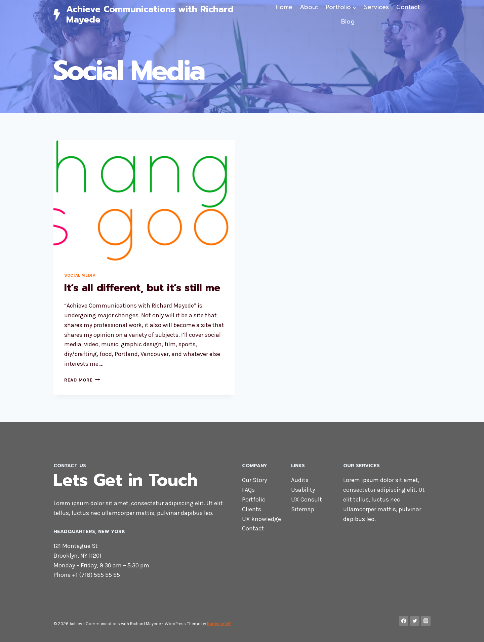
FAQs (248, 489)
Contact (408, 7)
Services (376, 7)
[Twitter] (415, 621)
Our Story (254, 480)
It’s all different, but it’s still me (142, 287)
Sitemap (302, 509)
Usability (303, 489)
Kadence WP (219, 623)
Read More (82, 380)
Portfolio (254, 499)
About (309, 7)
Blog (348, 21)
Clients (251, 509)
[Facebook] (404, 621)
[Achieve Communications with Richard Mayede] (159, 14)
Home (284, 7)
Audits (300, 480)
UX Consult (306, 499)
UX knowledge (261, 519)
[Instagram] (426, 621)
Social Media (80, 275)
